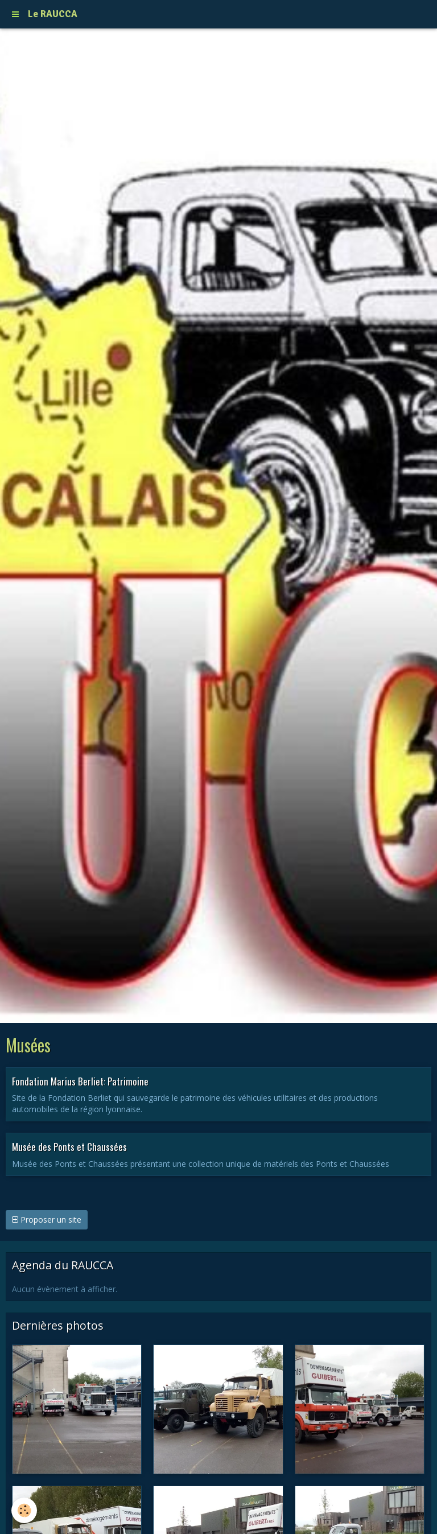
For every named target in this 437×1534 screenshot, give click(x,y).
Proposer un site (46, 1219)
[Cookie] (24, 1510)
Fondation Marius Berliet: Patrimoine (80, 1081)
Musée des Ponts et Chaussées (69, 1147)
